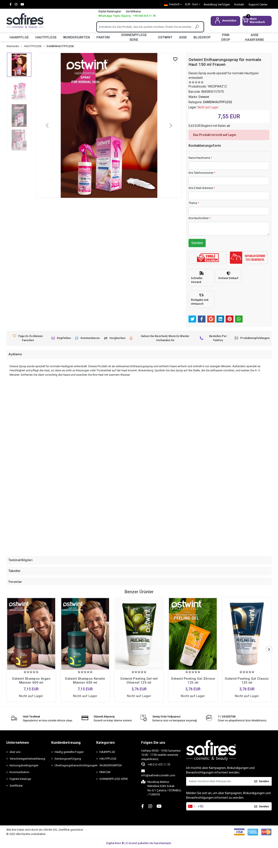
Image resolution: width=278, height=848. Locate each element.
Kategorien (105, 743)
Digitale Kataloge (20, 778)
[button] (225, 21)
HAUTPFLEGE (46, 37)
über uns (15, 752)
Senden (197, 243)
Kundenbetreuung (66, 743)
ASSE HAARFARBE (254, 37)
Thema (194, 203)
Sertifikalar (133, 11)
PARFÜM (103, 37)
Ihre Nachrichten (200, 218)
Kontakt (239, 4)
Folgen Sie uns (153, 743)
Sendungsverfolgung (68, 758)
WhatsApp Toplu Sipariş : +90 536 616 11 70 (127, 15)
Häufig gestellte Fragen (69, 752)
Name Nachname (200, 157)
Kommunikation (19, 772)
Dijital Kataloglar (109, 11)
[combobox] (191, 806)
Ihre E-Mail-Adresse (202, 188)
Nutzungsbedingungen (24, 765)
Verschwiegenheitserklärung (27, 758)
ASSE (183, 37)
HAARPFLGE (19, 37)
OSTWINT (165, 37)
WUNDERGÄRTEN (76, 37)
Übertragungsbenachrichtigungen (73, 765)
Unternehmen (17, 743)
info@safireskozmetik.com (158, 773)
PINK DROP (225, 37)
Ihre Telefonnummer (202, 172)
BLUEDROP (202, 37)
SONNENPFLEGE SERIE (134, 37)
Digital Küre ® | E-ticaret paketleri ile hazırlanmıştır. (139, 843)
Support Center (257, 4)
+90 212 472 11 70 (155, 764)
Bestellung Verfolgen (217, 4)
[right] (272, 649)
